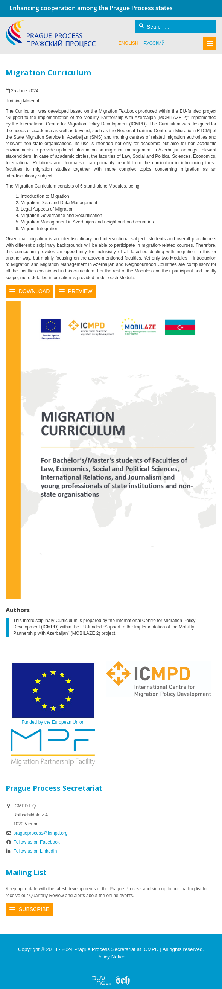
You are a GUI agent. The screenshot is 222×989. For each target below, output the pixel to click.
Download (34, 291)
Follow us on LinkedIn (31, 851)
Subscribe (34, 909)
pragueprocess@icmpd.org (40, 833)
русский (154, 43)
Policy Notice (110, 957)
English (128, 43)
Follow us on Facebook (33, 842)
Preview (80, 291)
